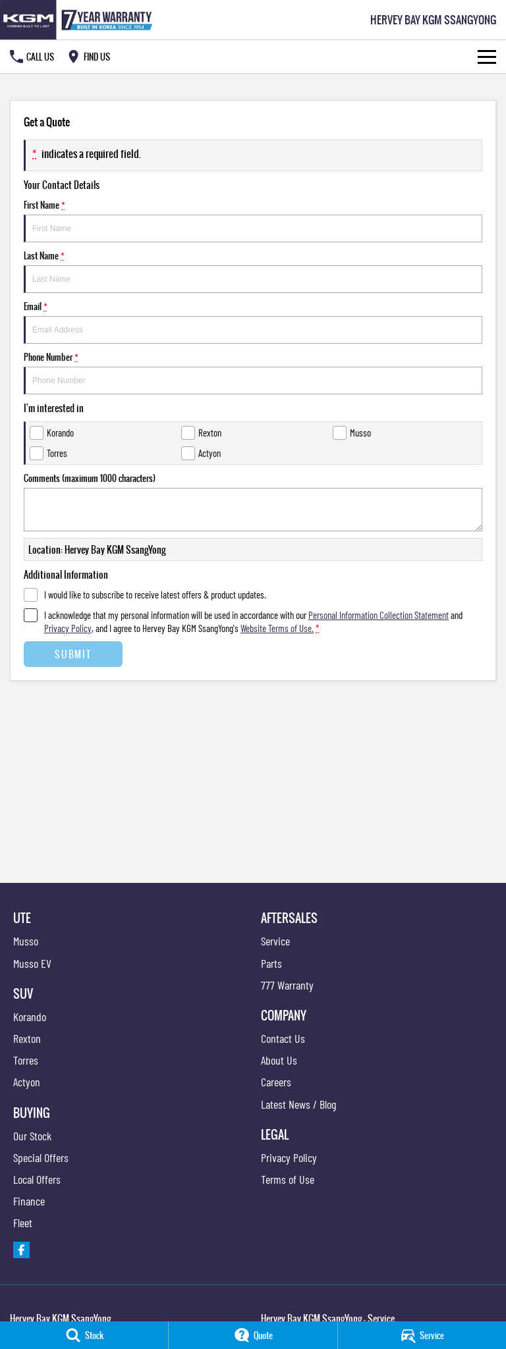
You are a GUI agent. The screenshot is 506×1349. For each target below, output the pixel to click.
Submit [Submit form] (73, 654)
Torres (25, 1060)
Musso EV (32, 963)
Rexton (27, 1038)
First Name (253, 220)
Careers (276, 1081)
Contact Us (283, 1038)
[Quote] (253, 1335)
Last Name (253, 271)
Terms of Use (287, 1179)
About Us (279, 1060)
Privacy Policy (289, 1157)
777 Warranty (287, 985)
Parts (271, 963)
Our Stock (32, 1135)
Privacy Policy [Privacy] (68, 628)
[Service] (422, 1335)
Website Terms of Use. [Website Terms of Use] (277, 628)
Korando (29, 1016)
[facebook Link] (21, 1250)
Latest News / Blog (298, 1104)
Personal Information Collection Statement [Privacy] (378, 615)
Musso (25, 941)
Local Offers (37, 1179)
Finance (29, 1201)
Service (275, 941)
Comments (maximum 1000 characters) (253, 501)
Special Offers (41, 1157)
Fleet (22, 1222)
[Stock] (84, 1335)
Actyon (26, 1081)
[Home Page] (78, 20)
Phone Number (253, 372)
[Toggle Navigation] (487, 56)
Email (253, 322)
